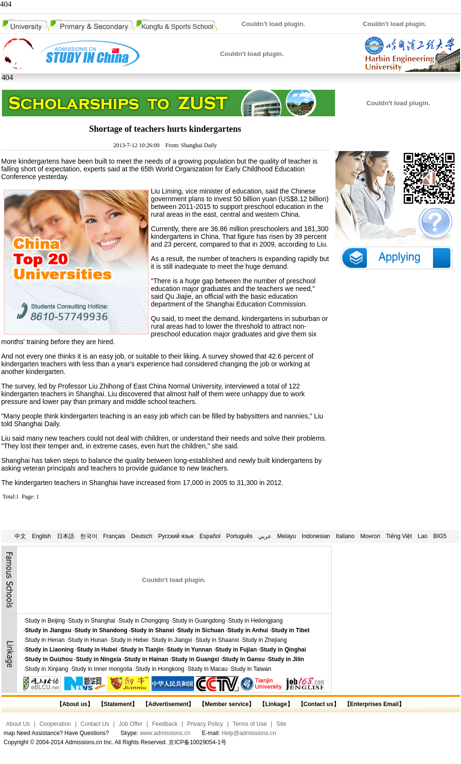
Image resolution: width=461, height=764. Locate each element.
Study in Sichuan (200, 630)
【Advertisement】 (168, 704)
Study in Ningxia (98, 659)
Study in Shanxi (152, 630)
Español (209, 536)
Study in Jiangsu (48, 630)
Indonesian (316, 536)
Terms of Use (250, 724)
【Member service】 (226, 704)
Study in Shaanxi (217, 640)
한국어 (89, 536)
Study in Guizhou (49, 659)
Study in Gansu (244, 659)
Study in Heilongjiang (255, 620)
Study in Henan (45, 640)
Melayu (286, 536)
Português (239, 536)
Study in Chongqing (143, 620)
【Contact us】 (317, 704)
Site (281, 724)
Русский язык (176, 536)
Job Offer (130, 724)
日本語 (65, 536)
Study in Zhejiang (264, 640)
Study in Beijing (45, 620)
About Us (18, 724)
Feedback (165, 724)
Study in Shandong (101, 630)
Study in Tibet (290, 630)
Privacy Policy (205, 724)
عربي (264, 536)
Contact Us (95, 724)
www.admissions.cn (165, 733)
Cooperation (55, 724)
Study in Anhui (247, 630)
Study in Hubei (97, 649)
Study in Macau (208, 669)
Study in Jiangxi (172, 640)
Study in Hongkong (160, 669)
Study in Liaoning (49, 649)
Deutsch (142, 536)
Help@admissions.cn (249, 733)
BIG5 (440, 536)
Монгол (370, 536)
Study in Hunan (88, 640)
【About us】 (74, 704)
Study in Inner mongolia (101, 669)
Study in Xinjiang (46, 669)
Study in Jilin (286, 659)
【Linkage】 (276, 704)
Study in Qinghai (283, 649)
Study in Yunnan (189, 649)
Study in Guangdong (198, 620)
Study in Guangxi (195, 659)
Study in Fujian (236, 649)
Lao (422, 536)
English (41, 536)
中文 (20, 536)
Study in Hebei (129, 640)
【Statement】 (118, 704)
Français (114, 536)
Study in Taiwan (251, 669)
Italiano (345, 536)
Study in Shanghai (91, 620)
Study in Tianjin (142, 649)
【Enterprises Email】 (374, 704)
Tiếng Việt (399, 536)
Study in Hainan (146, 659)
